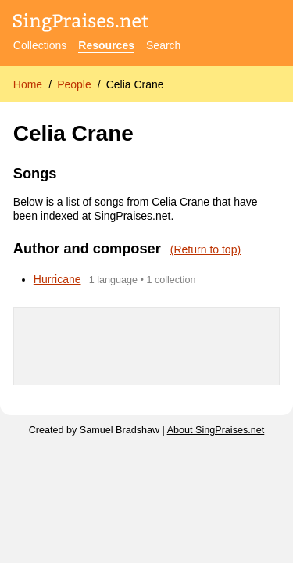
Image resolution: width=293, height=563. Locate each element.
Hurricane (57, 279)
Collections (39, 45)
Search (163, 45)
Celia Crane (135, 84)
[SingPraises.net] (80, 24)
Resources (106, 45)
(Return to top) (205, 249)
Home (27, 84)
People (74, 84)
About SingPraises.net (216, 430)
